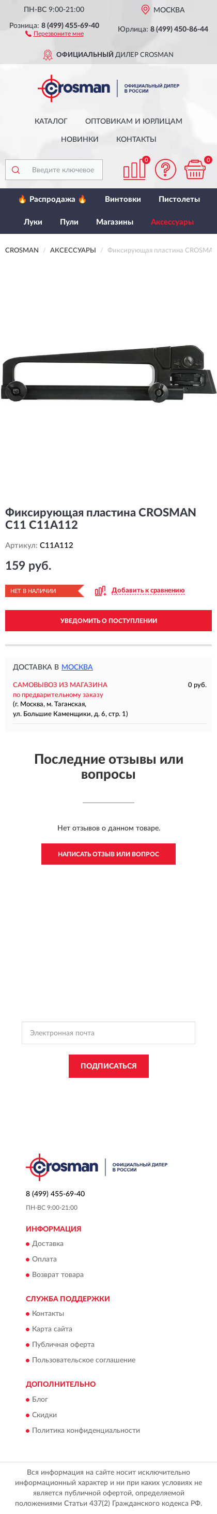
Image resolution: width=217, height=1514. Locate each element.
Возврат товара (58, 1275)
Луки (33, 222)
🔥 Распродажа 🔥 (52, 199)
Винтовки (123, 199)
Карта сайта (52, 1329)
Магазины (114, 222)
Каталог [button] (51, 121)
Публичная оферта (63, 1345)
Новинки (80, 139)
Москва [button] (77, 667)
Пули (69, 222)
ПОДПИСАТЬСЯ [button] (109, 1066)
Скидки (44, 1415)
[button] (54, 33)
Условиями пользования (127, 1098)
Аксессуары (172, 222)
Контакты (136, 139)
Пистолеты (179, 199)
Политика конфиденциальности (86, 1430)
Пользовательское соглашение (83, 1360)
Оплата (44, 1259)
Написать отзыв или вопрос (108, 854)
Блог (40, 1399)
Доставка (48, 1244)
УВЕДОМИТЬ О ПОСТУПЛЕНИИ (108, 621)
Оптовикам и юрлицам (133, 121)
